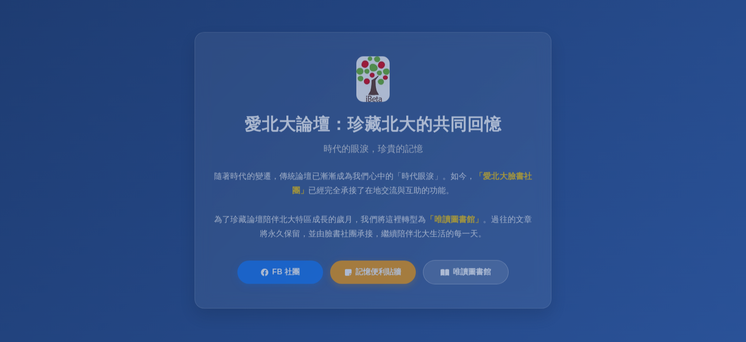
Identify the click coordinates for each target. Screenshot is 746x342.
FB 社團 (280, 273)
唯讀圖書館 (466, 273)
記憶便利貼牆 (373, 273)
